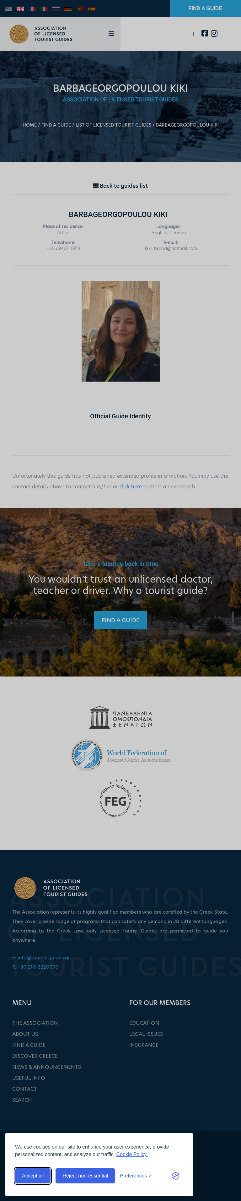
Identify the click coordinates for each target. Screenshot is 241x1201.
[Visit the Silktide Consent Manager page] (175, 1175)
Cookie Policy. (132, 1154)
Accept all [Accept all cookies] (33, 1175)
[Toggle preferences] (136, 1176)
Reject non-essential (85, 1175)
